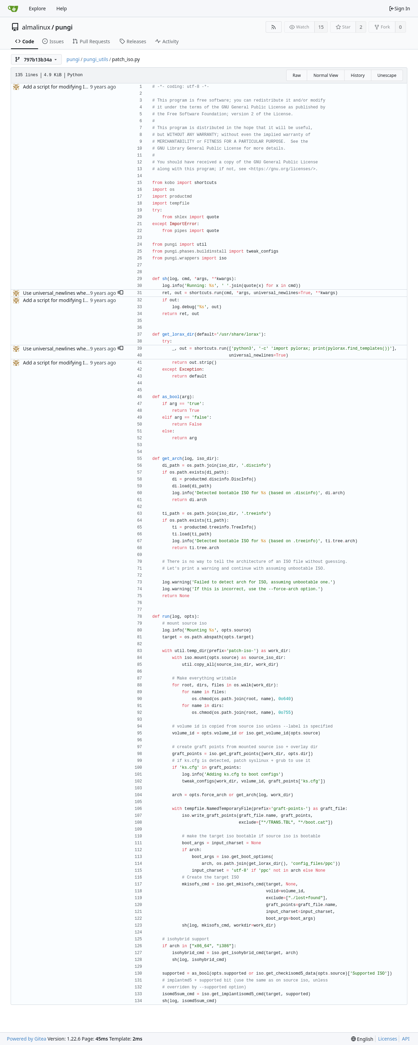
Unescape (387, 75)
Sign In (399, 8)
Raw (297, 75)
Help (61, 8)
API (405, 1038)
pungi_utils (95, 59)
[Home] (13, 8)
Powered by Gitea (26, 1038)
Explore (37, 8)
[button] (120, 293)
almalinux (36, 27)
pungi (64, 27)
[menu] (362, 1039)
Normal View (325, 75)
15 (321, 27)
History (357, 75)
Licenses (387, 1038)
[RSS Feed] (274, 27)
